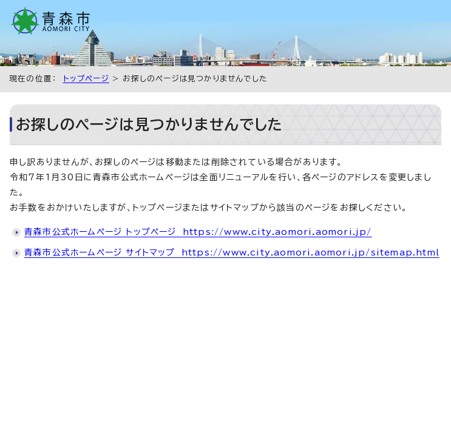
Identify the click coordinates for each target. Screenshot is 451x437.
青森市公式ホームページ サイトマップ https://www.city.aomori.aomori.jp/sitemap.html (231, 252)
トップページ (86, 79)
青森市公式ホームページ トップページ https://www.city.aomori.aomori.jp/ (198, 232)
